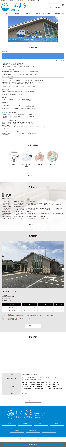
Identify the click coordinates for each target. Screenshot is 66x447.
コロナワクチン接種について (16, 131)
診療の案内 (38, 13)
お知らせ (7, 13)
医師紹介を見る (33, 224)
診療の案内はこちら (33, 175)
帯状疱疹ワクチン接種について (16, 78)
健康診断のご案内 (59, 13)
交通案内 (49, 13)
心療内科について (13, 112)
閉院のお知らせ (12, 69)
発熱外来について (13, 120)
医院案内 (17, 13)
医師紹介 (28, 13)
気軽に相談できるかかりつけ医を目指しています (24, 39)
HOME (49, 430)
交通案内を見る (33, 400)
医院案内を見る (33, 326)
